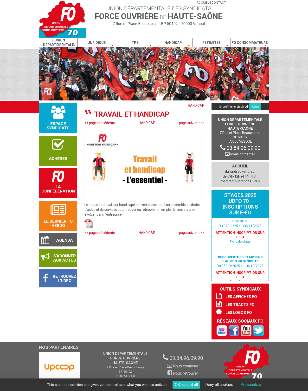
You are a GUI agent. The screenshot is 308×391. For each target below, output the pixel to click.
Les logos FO (238, 312)
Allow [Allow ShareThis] (255, 106)
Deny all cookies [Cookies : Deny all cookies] (219, 384)
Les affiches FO (241, 296)
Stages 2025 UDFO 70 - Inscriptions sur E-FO (240, 204)
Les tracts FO (240, 304)
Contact (219, 2)
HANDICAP (196, 105)
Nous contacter (240, 154)
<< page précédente (99, 123)
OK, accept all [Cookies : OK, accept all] (186, 384)
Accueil (203, 2)
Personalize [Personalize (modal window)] (251, 384)
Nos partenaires (59, 347)
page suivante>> (191, 123)
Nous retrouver (182, 373)
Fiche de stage (240, 241)
